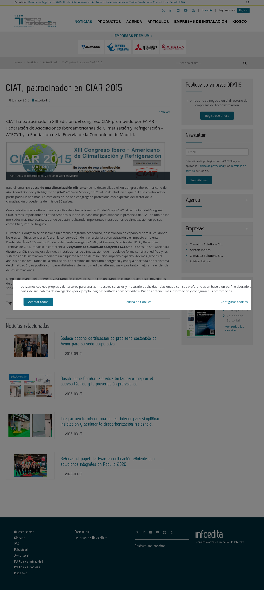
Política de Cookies (138, 302)
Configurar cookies (234, 302)
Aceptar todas (38, 302)
